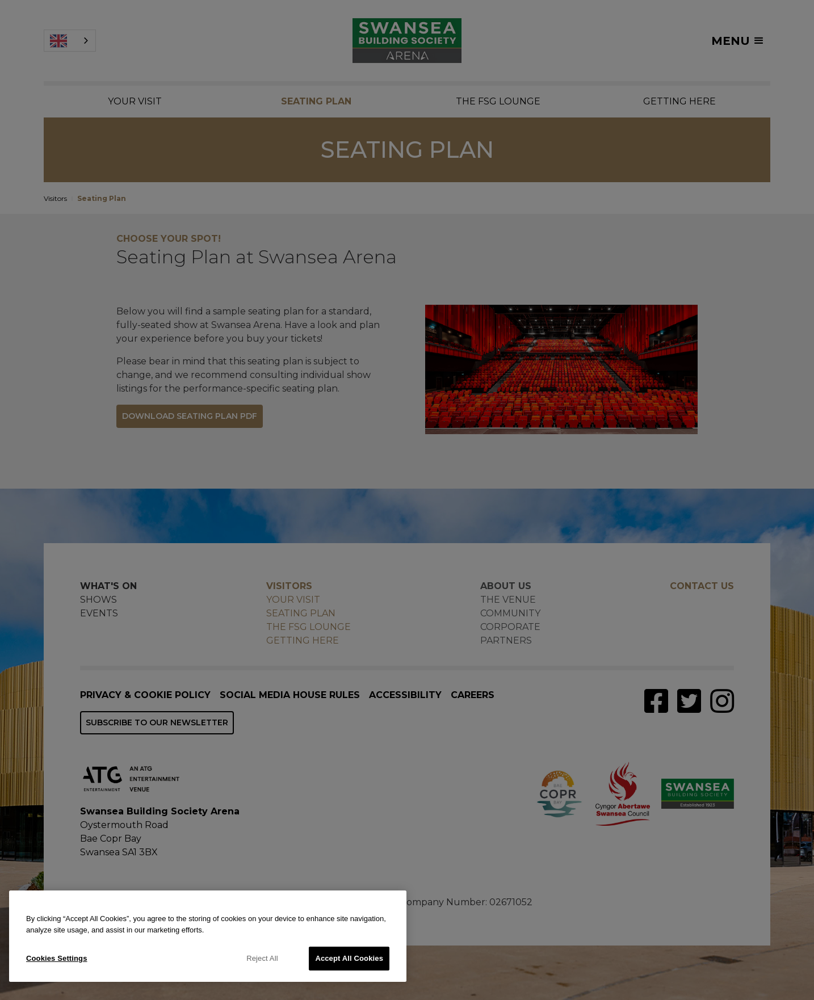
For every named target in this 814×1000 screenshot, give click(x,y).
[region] (207, 936)
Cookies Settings (56, 958)
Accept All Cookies (349, 958)
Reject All (262, 958)
